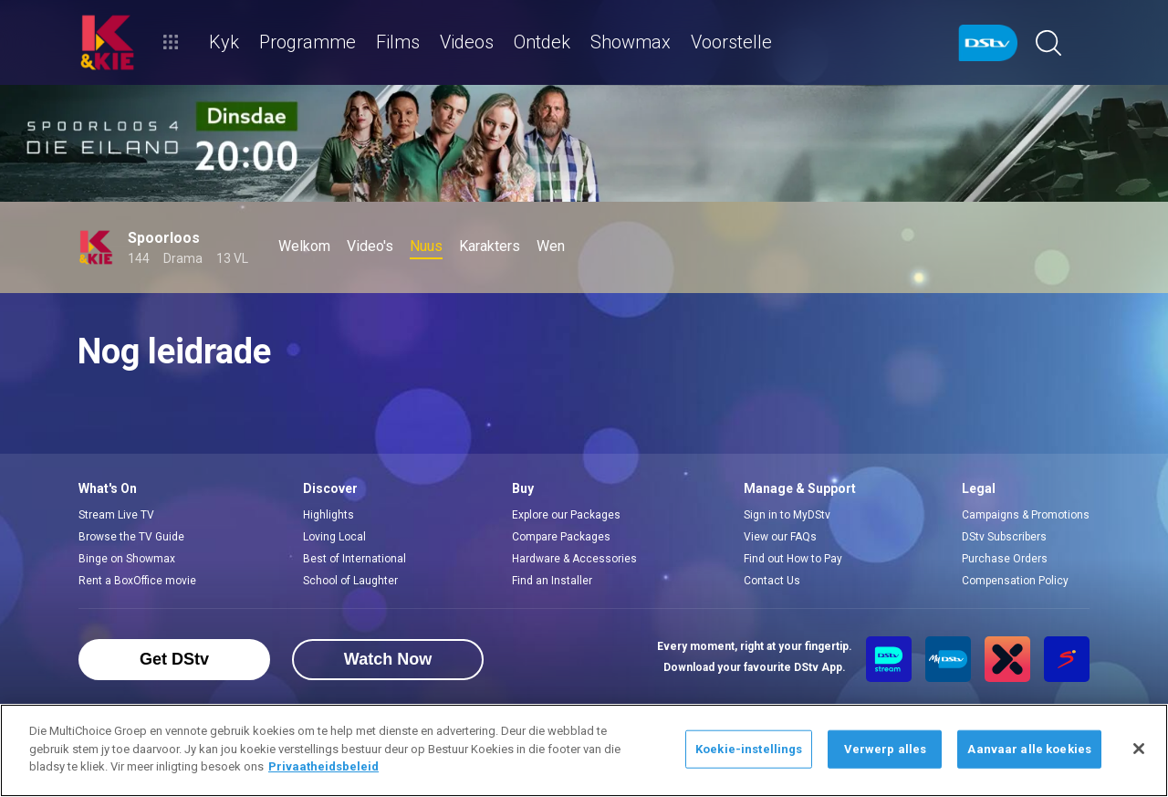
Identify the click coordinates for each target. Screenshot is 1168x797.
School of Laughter (350, 580)
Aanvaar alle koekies (1029, 749)
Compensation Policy (1015, 580)
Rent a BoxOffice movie (137, 580)
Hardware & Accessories (574, 558)
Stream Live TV (116, 515)
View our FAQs (780, 536)
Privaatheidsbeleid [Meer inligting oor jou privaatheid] (323, 766)
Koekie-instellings (748, 749)
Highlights (328, 515)
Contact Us (772, 580)
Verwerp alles (885, 749)
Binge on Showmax (126, 558)
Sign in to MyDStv (787, 515)
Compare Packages (561, 536)
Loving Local (334, 536)
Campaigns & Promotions (1026, 515)
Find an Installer (552, 580)
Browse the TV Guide (131, 536)
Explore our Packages (566, 515)
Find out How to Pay (793, 558)
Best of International (354, 558)
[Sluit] (1139, 749)
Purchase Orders (1005, 558)
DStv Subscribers (1004, 536)
